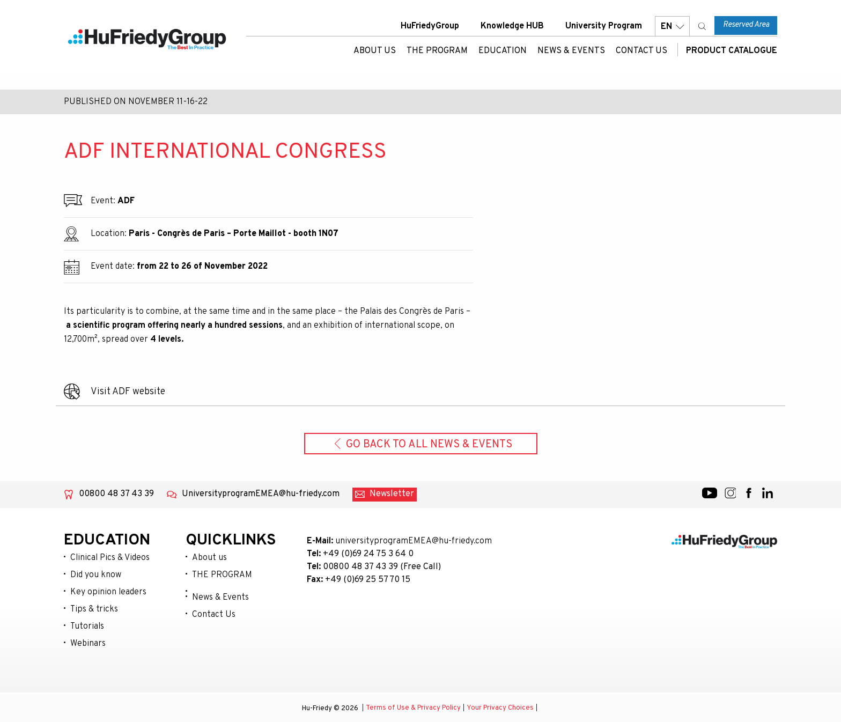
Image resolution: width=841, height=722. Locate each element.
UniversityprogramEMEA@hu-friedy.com (261, 494)
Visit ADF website (128, 392)
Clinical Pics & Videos (110, 557)
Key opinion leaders (108, 592)
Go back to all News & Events (423, 445)
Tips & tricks (94, 609)
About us (374, 51)
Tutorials (87, 626)
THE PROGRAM (437, 51)
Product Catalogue (730, 51)
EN (672, 26)
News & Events (571, 51)
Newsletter (392, 494)
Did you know (95, 575)
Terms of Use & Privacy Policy (413, 708)
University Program (603, 26)
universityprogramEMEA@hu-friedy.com (413, 541)
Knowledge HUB (512, 26)
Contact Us (641, 51)
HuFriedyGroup (430, 26)
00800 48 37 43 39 (116, 494)
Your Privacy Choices (500, 708)
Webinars (88, 643)
